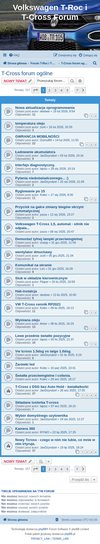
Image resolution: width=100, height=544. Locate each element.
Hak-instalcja (26, 291)
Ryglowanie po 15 (30, 191)
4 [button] (61, 90)
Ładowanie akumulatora (35, 152)
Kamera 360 (25, 429)
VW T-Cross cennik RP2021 (38, 304)
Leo (42, 268)
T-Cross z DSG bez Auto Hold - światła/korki (51, 387)
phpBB (42, 529)
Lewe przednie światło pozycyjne (42, 336)
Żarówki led (25, 364)
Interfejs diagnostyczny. (35, 165)
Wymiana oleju (27, 320)
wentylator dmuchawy (33, 252)
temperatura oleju (30, 123)
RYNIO (44, 432)
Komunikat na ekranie (33, 265)
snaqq (44, 242)
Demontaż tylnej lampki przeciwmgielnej (48, 239)
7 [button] (77, 90)
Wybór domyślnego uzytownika (41, 416)
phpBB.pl (69, 534)
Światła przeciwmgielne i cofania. (43, 376)
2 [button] (49, 90)
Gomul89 (46, 140)
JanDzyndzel (48, 155)
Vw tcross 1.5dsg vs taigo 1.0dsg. (43, 351)
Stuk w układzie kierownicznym (41, 278)
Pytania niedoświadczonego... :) (41, 178)
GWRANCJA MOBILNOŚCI (37, 136)
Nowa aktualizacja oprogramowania (45, 108)
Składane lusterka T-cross (37, 402)
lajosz (43, 168)
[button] (35, 90)
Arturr (43, 323)
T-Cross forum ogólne (27, 73)
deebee (45, 111)
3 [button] (55, 90)
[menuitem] (14, 55)
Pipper (44, 281)
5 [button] (67, 90)
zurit (43, 127)
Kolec (43, 194)
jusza (43, 214)
